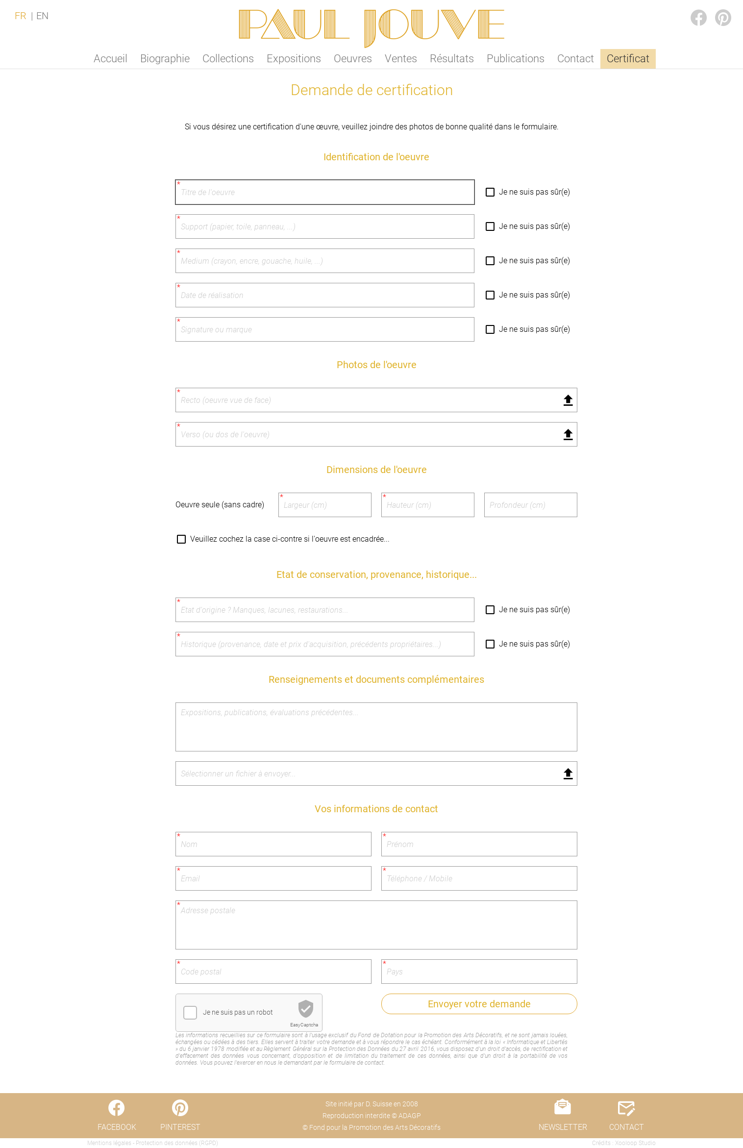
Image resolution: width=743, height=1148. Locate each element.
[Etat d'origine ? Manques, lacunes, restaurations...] (325, 610)
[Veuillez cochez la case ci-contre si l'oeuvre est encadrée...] (182, 539)
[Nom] (273, 844)
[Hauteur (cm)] (428, 505)
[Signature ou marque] (325, 329)
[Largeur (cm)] (325, 505)
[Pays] (479, 971)
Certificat (628, 58)
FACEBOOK (117, 1127)
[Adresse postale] (376, 925)
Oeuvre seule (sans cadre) (219, 504)
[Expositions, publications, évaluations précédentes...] (376, 727)
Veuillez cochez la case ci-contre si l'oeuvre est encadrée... (290, 539)
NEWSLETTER (563, 1127)
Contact (575, 58)
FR (20, 16)
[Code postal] (273, 971)
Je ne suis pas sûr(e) (534, 192)
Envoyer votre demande (479, 1004)
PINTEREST (180, 1127)
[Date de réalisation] (325, 295)
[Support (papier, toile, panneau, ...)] (325, 226)
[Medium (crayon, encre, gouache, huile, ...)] (325, 261)
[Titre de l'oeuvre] (325, 192)
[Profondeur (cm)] (531, 505)
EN (42, 16)
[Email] (273, 878)
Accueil (110, 58)
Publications (516, 58)
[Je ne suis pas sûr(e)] (491, 192)
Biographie (165, 58)
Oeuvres (353, 58)
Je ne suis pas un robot (238, 1012)
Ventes (401, 58)
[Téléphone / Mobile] (479, 878)
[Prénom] (479, 844)
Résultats (452, 58)
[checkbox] (190, 1013)
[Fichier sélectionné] (376, 400)
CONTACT (626, 1127)
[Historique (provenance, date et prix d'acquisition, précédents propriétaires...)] (325, 644)
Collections (228, 58)
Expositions (294, 58)
